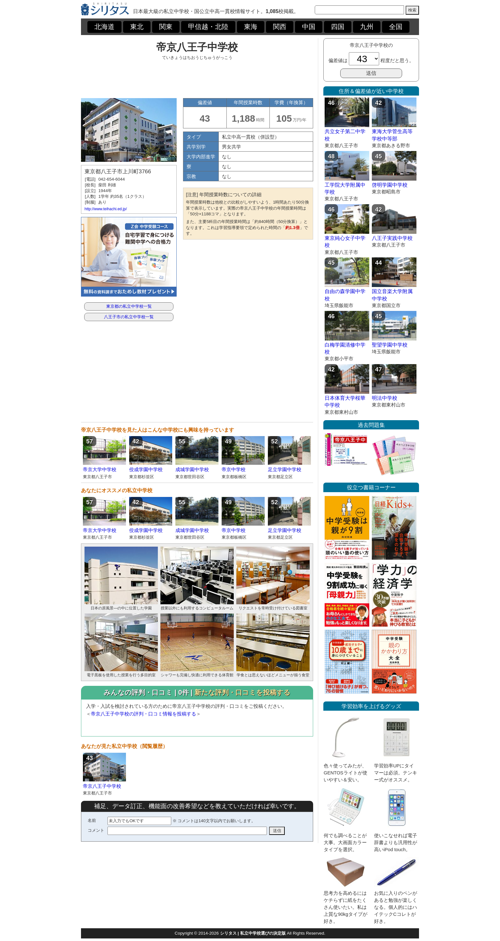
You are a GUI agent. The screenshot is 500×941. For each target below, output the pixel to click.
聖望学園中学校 (390, 345)
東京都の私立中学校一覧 (129, 306)
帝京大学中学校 (99, 469)
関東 (166, 27)
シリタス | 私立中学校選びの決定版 (253, 933)
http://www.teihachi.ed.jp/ (106, 209)
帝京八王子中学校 (102, 786)
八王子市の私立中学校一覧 (129, 316)
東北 (136, 27)
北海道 (104, 27)
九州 (366, 27)
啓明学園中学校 (390, 185)
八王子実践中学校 (392, 238)
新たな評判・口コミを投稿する (242, 692)
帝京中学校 (234, 469)
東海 (250, 27)
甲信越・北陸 (208, 27)
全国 (395, 27)
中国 (308, 27)
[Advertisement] (197, 79)
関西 (279, 27)
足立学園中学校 (284, 469)
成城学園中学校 (192, 469)
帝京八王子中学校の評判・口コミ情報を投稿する (143, 713)
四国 (337, 27)
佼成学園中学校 (146, 469)
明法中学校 (384, 398)
